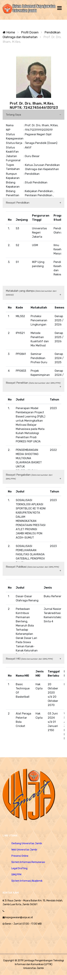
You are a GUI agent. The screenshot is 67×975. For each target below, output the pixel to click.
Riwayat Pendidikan (17, 202)
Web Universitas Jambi (24, 849)
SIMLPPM (16, 874)
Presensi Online (19, 855)
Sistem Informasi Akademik (27, 880)
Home (9, 32)
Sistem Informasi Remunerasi (28, 862)
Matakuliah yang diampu (31, 292)
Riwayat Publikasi (32, 566)
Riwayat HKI (29, 658)
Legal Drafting (19, 868)
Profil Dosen (29, 32)
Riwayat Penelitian (33, 382)
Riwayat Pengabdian (29, 476)
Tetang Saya (13, 114)
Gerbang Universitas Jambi (26, 843)
